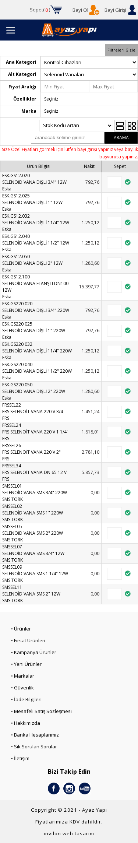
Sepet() (40, 10)
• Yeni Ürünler (26, 664)
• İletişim (20, 758)
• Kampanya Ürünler (33, 652)
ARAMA (121, 137)
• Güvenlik (22, 687)
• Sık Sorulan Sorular (34, 746)
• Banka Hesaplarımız (35, 734)
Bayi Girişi (115, 10)
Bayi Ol (80, 10)
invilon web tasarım (69, 833)
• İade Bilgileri (26, 699)
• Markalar (22, 675)
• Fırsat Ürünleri (28, 640)
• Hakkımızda (25, 723)
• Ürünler (21, 628)
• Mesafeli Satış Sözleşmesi (41, 711)
